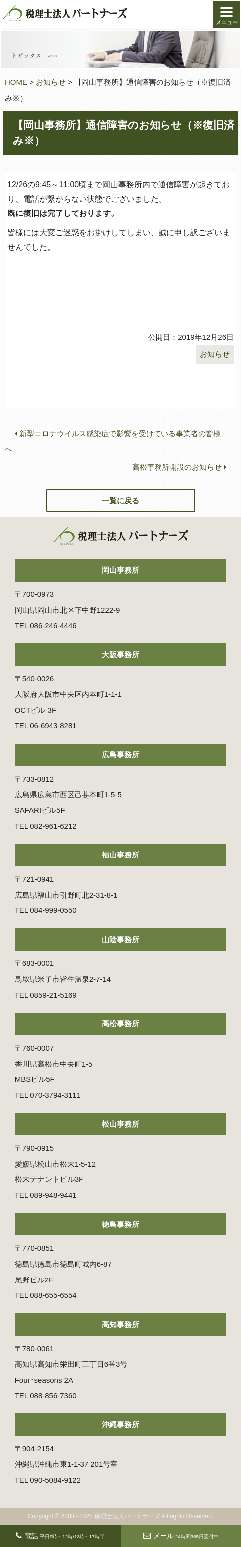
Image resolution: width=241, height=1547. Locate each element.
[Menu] (226, 14)
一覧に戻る (120, 500)
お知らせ (51, 82)
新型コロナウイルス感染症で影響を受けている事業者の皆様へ (113, 441)
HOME (16, 82)
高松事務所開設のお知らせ (179, 467)
